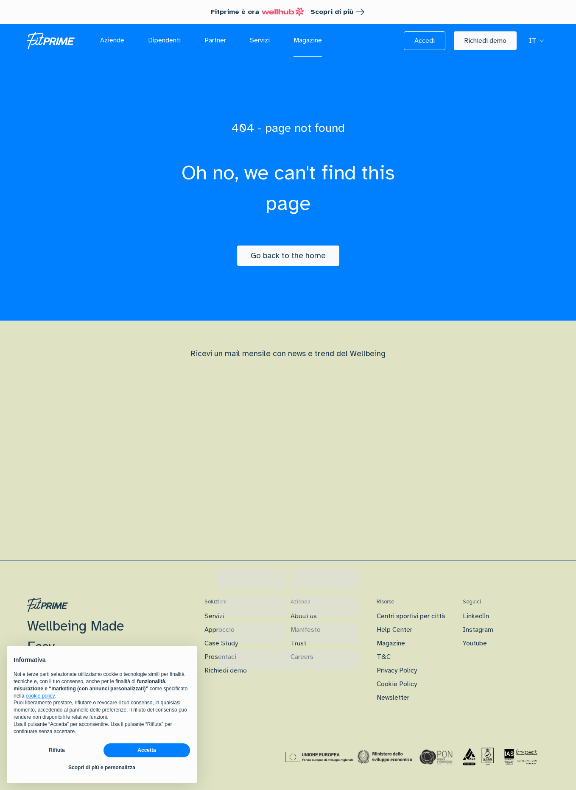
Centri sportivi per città (411, 616)
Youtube (475, 643)
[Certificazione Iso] (478, 757)
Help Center (394, 629)
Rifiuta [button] (56, 750)
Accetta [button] (146, 750)
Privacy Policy (397, 670)
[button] (424, 40)
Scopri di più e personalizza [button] (101, 767)
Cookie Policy (397, 684)
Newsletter (393, 697)
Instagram (478, 629)
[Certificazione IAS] (521, 756)
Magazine (391, 643)
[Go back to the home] (288, 256)
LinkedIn (476, 616)
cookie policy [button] (40, 696)
